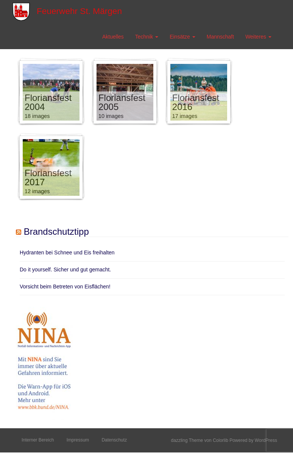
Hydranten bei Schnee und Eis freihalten (67, 252)
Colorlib (220, 440)
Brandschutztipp (56, 231)
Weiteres (258, 37)
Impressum (78, 440)
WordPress (266, 440)
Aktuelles (113, 37)
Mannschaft (220, 37)
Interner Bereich (38, 440)
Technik (146, 37)
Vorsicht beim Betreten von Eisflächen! (65, 286)
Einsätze (182, 37)
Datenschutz (114, 440)
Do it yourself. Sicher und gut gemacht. (65, 269)
